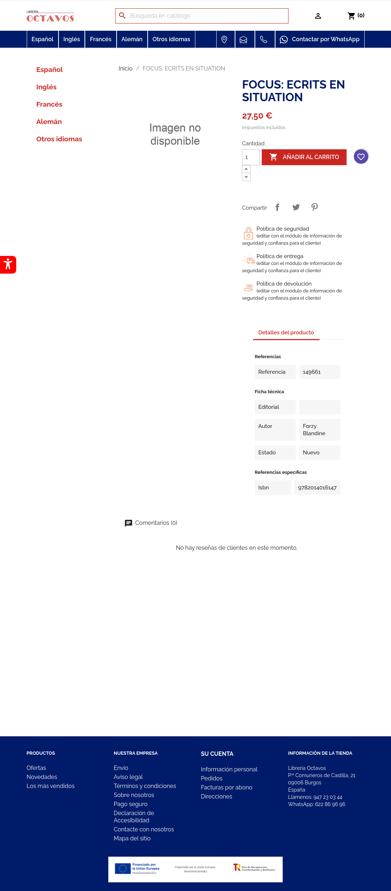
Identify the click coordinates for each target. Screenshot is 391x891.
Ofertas (36, 767)
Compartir (277, 207)
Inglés (71, 39)
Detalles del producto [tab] (286, 332)
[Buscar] (201, 15)
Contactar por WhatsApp (319, 40)
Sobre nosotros (134, 795)
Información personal (229, 769)
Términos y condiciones (145, 786)
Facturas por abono (227, 787)
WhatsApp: (316, 804)
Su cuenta (217, 753)
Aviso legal (128, 777)
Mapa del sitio (132, 838)
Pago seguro (130, 804)
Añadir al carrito (304, 157)
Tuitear (296, 207)
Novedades (42, 777)
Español (42, 39)
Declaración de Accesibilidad (134, 817)
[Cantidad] (251, 157)
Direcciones (217, 796)
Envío (121, 767)
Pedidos (212, 778)
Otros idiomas (171, 39)
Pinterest (314, 207)
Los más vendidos (51, 786)
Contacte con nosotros (144, 829)
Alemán (132, 39)
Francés (101, 39)
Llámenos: (315, 797)
